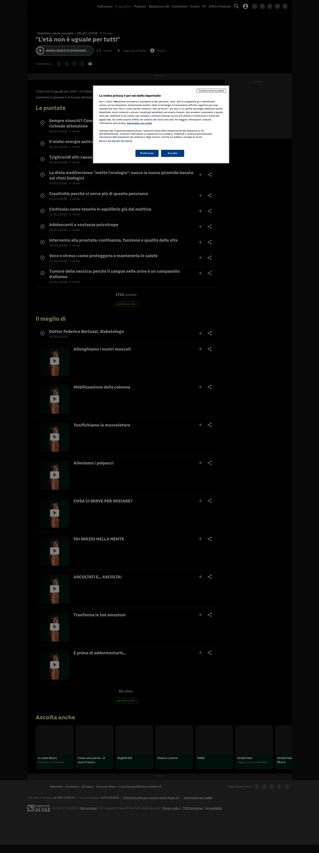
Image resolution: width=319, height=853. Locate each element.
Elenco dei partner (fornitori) (115, 141)
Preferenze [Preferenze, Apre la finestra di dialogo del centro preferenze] (147, 153)
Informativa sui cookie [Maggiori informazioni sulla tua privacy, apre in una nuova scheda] (139, 123)
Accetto (172, 153)
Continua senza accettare (211, 90)
